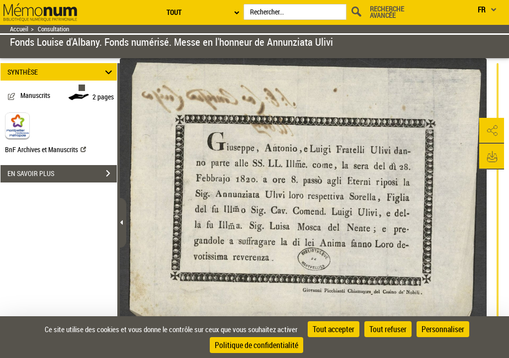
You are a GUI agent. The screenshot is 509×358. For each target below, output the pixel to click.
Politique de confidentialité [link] (256, 345)
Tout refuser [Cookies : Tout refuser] (388, 329)
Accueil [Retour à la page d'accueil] (19, 29)
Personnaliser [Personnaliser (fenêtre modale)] (443, 329)
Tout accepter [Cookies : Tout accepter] (333, 329)
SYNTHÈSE (61, 72)
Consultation (53, 29)
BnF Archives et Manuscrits (45, 149)
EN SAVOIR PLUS (62, 173)
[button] (491, 131)
